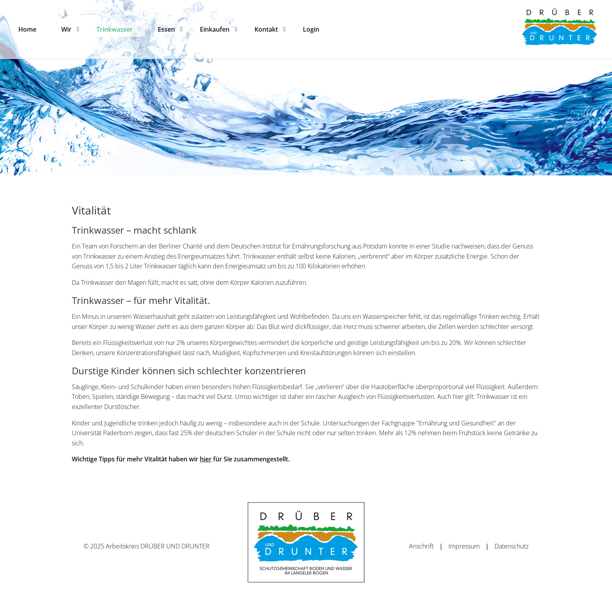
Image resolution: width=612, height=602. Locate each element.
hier (206, 459)
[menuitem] (27, 29)
